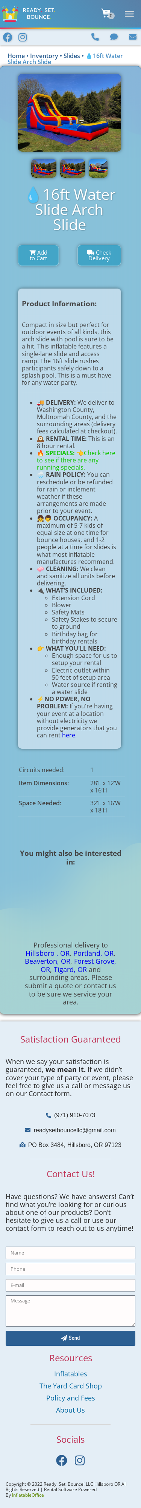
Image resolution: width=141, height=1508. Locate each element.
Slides (72, 56)
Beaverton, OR (47, 961)
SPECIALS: (61, 453)
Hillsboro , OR (48, 953)
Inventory (44, 56)
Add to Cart (38, 255)
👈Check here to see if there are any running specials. (76, 460)
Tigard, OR (70, 969)
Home (16, 56)
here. (69, 735)
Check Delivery (99, 255)
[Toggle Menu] (129, 13)
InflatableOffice (28, 1495)
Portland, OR (93, 953)
